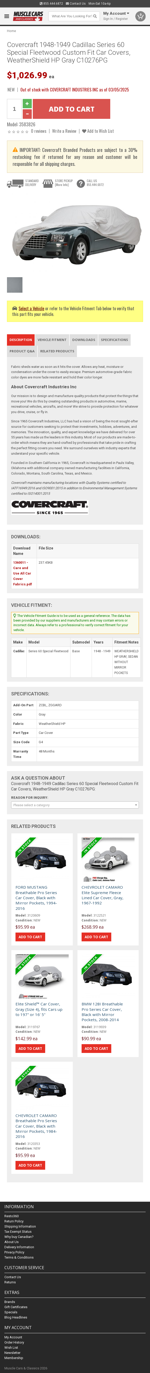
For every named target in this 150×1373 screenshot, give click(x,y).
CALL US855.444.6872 (95, 183)
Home (11, 31)
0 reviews (38, 131)
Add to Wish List (98, 131)
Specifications (114, 339)
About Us (11, 1242)
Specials (10, 1312)
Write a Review (64, 131)
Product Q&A (22, 351)
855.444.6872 (51, 3)
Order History (14, 1342)
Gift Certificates (15, 1307)
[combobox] (75, 805)
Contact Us (76, 3)
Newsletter (12, 1353)
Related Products (57, 351)
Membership (13, 1358)
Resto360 (11, 1216)
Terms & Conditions (19, 1257)
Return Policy (13, 1221)
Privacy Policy (14, 1252)
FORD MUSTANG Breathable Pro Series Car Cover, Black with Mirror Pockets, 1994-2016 (36, 898)
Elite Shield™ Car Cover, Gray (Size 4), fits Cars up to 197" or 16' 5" (38, 1009)
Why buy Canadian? (19, 1237)
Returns (10, 1282)
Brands (9, 1302)
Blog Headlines (15, 1317)
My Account (13, 1337)
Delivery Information (19, 1247)
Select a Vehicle (31, 308)
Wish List (11, 1347)
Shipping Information (20, 1226)
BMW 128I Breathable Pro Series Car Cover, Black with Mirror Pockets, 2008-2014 (102, 1011)
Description (21, 339)
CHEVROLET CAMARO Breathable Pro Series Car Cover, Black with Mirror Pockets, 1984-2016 (36, 1126)
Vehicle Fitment (52, 339)
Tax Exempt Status (17, 1232)
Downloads (83, 339)
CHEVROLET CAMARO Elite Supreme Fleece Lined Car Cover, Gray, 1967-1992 (102, 895)
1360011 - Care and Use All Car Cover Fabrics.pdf (22, 573)
